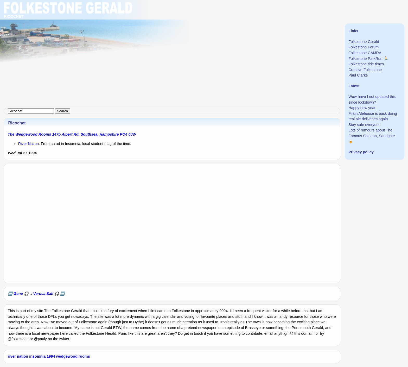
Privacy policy (361, 152)
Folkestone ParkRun (365, 58)
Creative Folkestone (365, 70)
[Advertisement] (156, 36)
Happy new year (361, 108)
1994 (51, 356)
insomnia (37, 356)
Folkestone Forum (363, 47)
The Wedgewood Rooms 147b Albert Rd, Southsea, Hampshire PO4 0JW (72, 134)
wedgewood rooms (73, 356)
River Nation (28, 144)
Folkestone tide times (366, 64)
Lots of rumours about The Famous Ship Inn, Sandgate (371, 133)
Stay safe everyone (364, 125)
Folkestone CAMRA (364, 53)
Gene (18, 294)
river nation (18, 356)
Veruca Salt (43, 294)
